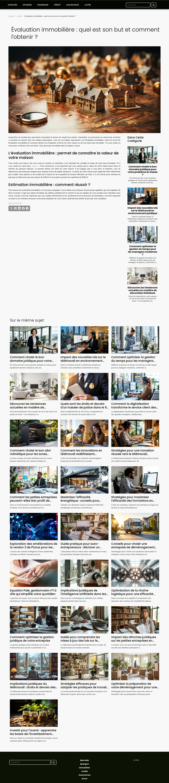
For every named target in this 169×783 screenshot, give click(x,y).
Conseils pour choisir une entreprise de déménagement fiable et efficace (133, 547)
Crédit (57, 5)
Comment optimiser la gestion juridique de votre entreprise (32, 639)
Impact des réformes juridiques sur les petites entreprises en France (133, 640)
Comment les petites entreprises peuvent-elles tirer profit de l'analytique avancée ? (33, 500)
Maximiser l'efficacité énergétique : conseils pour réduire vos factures (80, 500)
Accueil (11, 16)
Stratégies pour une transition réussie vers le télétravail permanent (132, 454)
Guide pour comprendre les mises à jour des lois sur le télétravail (80, 640)
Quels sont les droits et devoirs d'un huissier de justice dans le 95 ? (84, 407)
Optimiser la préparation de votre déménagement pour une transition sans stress (134, 687)
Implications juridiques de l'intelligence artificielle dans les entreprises (83, 594)
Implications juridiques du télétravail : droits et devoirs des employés (33, 687)
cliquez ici (35, 166)
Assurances (72, 5)
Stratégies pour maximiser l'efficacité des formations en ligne (132, 500)
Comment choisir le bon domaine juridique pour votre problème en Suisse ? (142, 170)
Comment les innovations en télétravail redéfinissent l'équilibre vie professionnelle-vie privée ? (84, 456)
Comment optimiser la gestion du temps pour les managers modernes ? (142, 250)
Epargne (27, 5)
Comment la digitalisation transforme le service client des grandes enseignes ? (133, 407)
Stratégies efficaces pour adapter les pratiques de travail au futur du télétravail (83, 687)
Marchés (12, 5)
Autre (87, 5)
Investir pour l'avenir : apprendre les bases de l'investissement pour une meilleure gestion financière (33, 735)
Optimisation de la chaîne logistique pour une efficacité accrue (132, 594)
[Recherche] (138, 5)
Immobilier (42, 5)
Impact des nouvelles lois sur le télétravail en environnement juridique (143, 210)
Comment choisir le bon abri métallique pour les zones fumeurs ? (30, 454)
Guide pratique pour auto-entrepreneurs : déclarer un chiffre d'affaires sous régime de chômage (84, 549)
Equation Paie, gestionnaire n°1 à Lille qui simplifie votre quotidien (33, 592)
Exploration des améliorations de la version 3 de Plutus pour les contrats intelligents (33, 547)
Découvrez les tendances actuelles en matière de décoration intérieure (142, 290)
